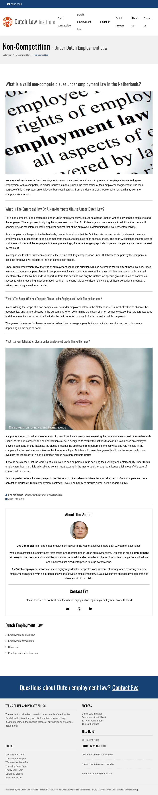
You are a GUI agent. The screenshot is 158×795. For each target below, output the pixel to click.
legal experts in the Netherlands (78, 466)
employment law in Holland (116, 600)
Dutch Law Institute (15, 718)
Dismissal (13, 647)
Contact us (148, 22)
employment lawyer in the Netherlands (34, 234)
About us (135, 22)
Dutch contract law (64, 22)
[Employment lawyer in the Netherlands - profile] (79, 609)
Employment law (23, 55)
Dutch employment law (84, 22)
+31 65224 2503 (90, 740)
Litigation (105, 21)
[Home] (29, 22)
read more (11, 725)
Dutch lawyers (120, 22)
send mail (14, 4)
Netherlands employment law (97, 773)
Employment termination (21, 641)
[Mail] (67, 609)
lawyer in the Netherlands (79, 790)
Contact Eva (125, 687)
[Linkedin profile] (90, 609)
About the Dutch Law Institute (97, 754)
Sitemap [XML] (131, 790)
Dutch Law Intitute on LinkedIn (98, 764)
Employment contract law (21, 635)
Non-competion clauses (18, 180)
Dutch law (7, 55)
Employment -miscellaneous (23, 653)
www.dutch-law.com (42, 714)
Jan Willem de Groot (57, 790)
